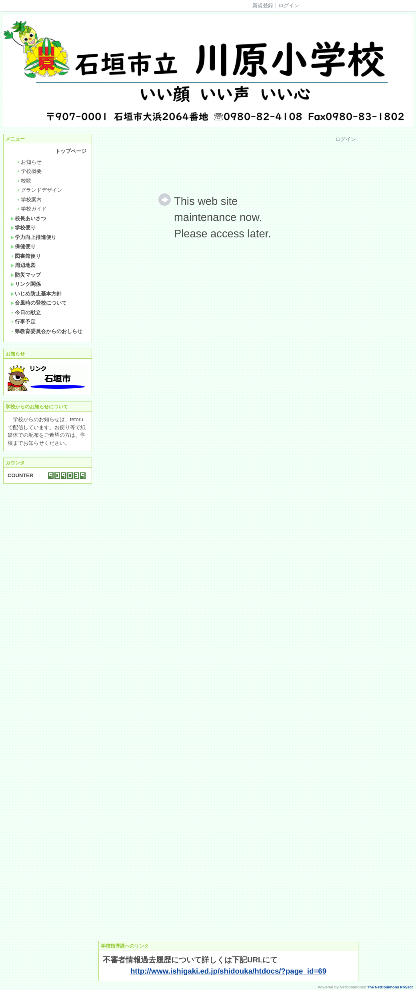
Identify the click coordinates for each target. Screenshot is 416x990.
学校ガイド (31, 209)
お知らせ (29, 162)
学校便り (23, 228)
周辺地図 (23, 265)
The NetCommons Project (390, 987)
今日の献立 (25, 312)
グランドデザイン (39, 190)
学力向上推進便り (33, 237)
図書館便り (25, 256)
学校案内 (29, 200)
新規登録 (262, 5)
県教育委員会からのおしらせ (46, 331)
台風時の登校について (38, 303)
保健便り (23, 246)
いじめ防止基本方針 (36, 294)
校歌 (23, 181)
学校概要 (29, 171)
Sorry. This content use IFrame (228, 534)
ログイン (288, 5)
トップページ (70, 151)
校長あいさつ (28, 218)
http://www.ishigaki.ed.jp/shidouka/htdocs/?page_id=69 (228, 971)
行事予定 (23, 322)
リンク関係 (25, 284)
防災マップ (25, 275)
